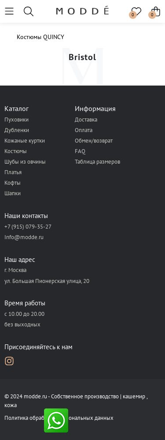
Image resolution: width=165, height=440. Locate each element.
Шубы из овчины (25, 161)
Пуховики (16, 119)
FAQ (80, 151)
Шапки (12, 193)
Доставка (86, 119)
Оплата (83, 130)
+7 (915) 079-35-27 (27, 226)
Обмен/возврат (94, 140)
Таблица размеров (97, 161)
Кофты (12, 182)
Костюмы (15, 151)
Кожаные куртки (24, 140)
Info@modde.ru (24, 237)
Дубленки (16, 130)
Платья (13, 172)
